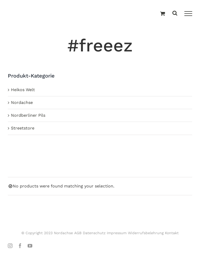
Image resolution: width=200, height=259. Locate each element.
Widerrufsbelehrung (146, 233)
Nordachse (22, 102)
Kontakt (172, 233)
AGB (78, 233)
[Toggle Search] (174, 13)
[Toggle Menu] (188, 13)
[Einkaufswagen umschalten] (162, 14)
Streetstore (22, 128)
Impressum (117, 233)
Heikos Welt (23, 89)
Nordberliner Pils (28, 115)
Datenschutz (94, 233)
